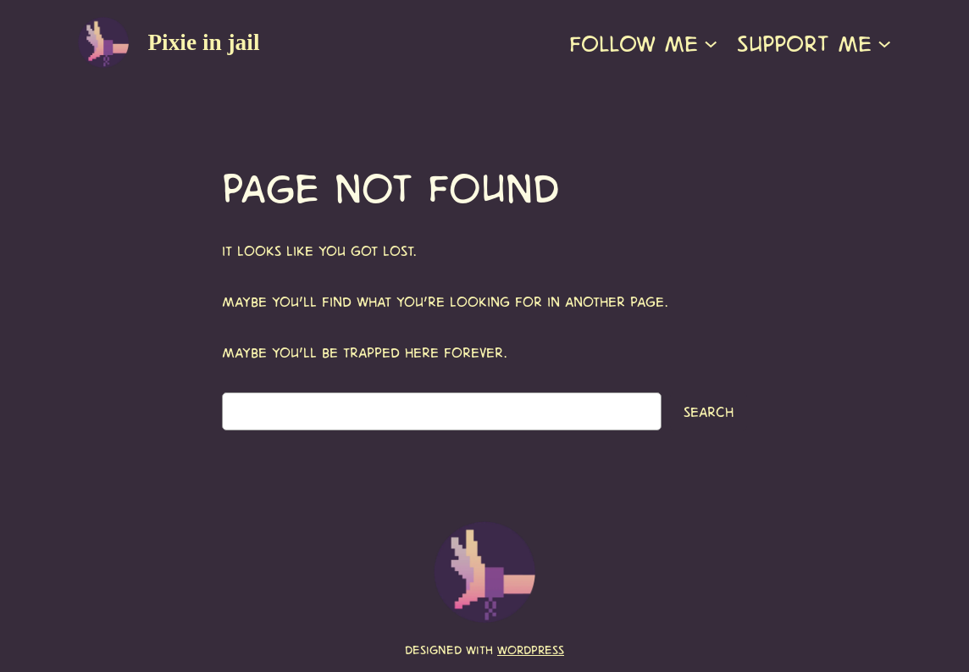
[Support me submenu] (884, 42)
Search (709, 411)
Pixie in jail (203, 42)
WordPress (530, 649)
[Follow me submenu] (710, 42)
